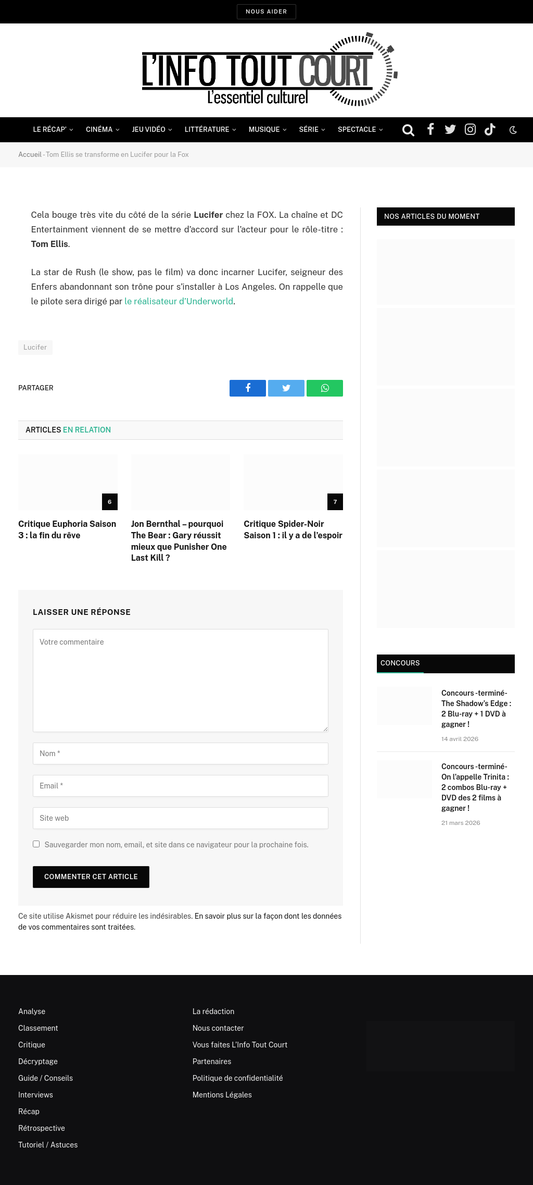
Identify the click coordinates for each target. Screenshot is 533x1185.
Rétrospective (41, 1128)
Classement (38, 1028)
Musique (264, 129)
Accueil (30, 154)
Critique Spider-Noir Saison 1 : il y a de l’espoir (293, 529)
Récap (29, 1111)
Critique (31, 1045)
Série (309, 129)
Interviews (35, 1095)
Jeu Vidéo (149, 129)
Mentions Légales (222, 1095)
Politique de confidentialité (238, 1078)
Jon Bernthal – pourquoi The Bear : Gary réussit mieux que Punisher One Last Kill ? (179, 541)
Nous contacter (218, 1028)
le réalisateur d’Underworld (177, 301)
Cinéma (99, 129)
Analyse (31, 1011)
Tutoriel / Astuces (48, 1145)
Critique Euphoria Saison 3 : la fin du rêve (67, 529)
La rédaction (214, 1011)
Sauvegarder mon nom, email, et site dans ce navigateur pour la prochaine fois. (176, 845)
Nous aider (266, 11)
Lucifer (35, 347)
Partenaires (212, 1061)
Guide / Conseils (45, 1078)
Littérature (207, 129)
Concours (400, 663)
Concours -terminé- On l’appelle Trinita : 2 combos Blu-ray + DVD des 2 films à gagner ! (475, 787)
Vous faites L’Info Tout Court (240, 1045)
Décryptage (38, 1061)
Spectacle (357, 129)
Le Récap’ (50, 129)
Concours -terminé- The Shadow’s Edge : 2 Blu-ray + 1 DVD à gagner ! (476, 709)
